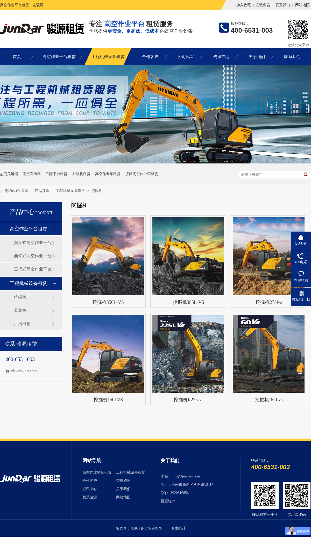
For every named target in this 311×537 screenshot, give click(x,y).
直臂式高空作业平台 (32, 269)
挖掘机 (96, 191)
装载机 (20, 310)
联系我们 (282, 5)
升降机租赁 (81, 174)
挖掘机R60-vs (268, 399)
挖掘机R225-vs (188, 399)
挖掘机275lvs (269, 302)
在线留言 (263, 5)
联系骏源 (89, 497)
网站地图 (302, 5)
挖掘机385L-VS (188, 302)
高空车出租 (32, 174)
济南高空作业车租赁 (141, 174)
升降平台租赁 (56, 174)
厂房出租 (22, 323)
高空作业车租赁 (108, 174)
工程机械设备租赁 (108, 56)
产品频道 (42, 191)
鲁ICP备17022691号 (146, 528)
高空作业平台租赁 (59, 56)
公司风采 (186, 56)
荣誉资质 (123, 481)
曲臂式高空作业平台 (32, 256)
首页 (17, 56)
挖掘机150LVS (108, 399)
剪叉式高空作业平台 (32, 242)
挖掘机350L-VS (108, 302)
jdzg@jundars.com (25, 370)
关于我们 (257, 56)
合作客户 (150, 56)
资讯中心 (221, 56)
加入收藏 (243, 5)
